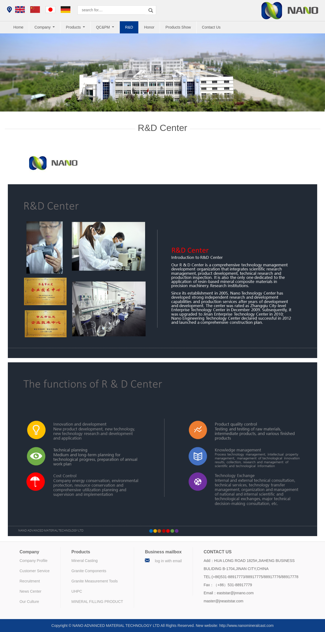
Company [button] (43, 27)
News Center (31, 591)
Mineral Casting (84, 560)
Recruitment (30, 581)
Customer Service (35, 571)
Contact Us (211, 27)
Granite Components (88, 571)
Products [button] (74, 27)
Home (18, 27)
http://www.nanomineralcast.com (246, 625)
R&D (129, 27)
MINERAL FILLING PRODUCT (97, 601)
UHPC (76, 591)
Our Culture (29, 601)
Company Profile (34, 560)
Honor (149, 27)
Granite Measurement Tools (94, 581)
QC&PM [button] (103, 27)
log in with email (168, 561)
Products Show (178, 27)
